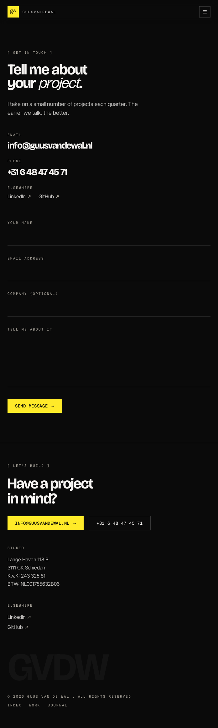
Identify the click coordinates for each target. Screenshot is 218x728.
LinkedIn (19, 196)
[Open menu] (204, 12)
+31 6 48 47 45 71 (37, 172)
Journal (58, 705)
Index (15, 705)
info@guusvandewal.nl (50, 145)
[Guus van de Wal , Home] (32, 12)
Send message (34, 406)
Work (34, 705)
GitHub (49, 196)
